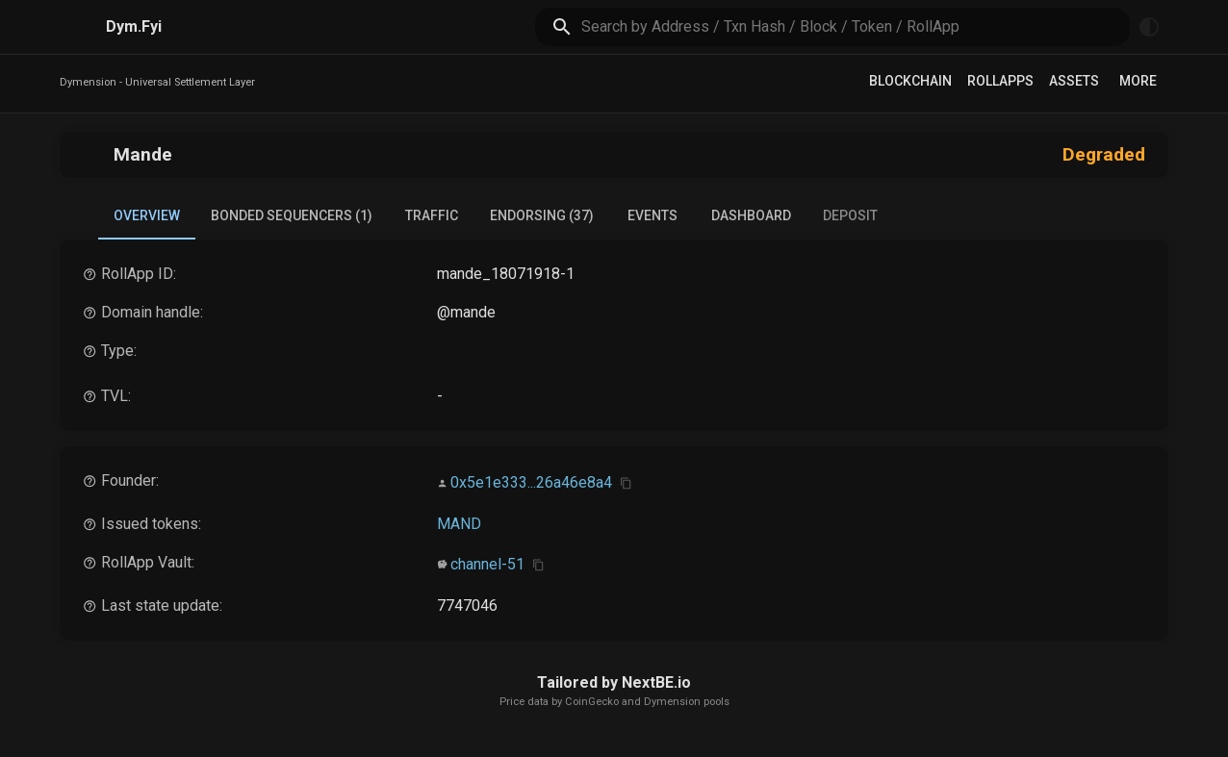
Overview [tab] (146, 224)
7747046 (467, 605)
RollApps (1000, 80)
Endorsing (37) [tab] (542, 215)
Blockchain (910, 80)
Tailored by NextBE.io (614, 682)
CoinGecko (592, 701)
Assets (1074, 80)
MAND (459, 524)
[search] (856, 26)
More (1138, 80)
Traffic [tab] (431, 215)
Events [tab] (652, 215)
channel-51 (487, 564)
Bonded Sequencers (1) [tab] (291, 215)
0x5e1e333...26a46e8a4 (531, 482)
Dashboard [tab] (751, 215)
